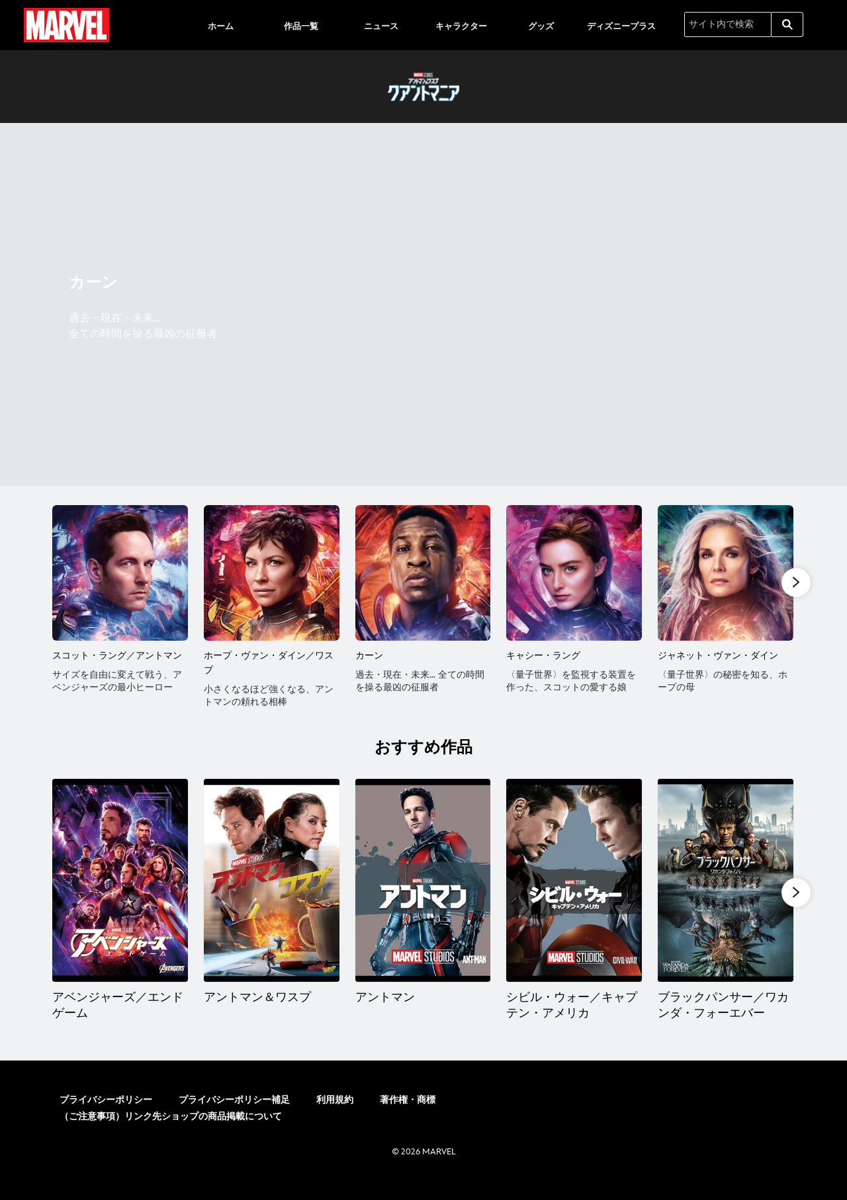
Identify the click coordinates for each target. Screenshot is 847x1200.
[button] (796, 582)
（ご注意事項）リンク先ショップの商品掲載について (171, 1129)
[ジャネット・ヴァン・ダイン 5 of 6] (725, 573)
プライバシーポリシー (106, 1112)
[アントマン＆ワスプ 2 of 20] (271, 892)
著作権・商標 (407, 1112)
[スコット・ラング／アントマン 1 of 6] (120, 573)
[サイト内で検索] (728, 24)
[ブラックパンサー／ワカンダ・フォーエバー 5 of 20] (725, 892)
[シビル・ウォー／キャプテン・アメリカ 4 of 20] (574, 892)
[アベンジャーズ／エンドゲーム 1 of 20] (120, 892)
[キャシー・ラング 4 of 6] (574, 573)
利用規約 (334, 1112)
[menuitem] (221, 25)
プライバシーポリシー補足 (234, 1112)
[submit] (787, 24)
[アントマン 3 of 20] (423, 892)
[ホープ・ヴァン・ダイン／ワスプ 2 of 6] (271, 573)
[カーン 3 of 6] (423, 573)
